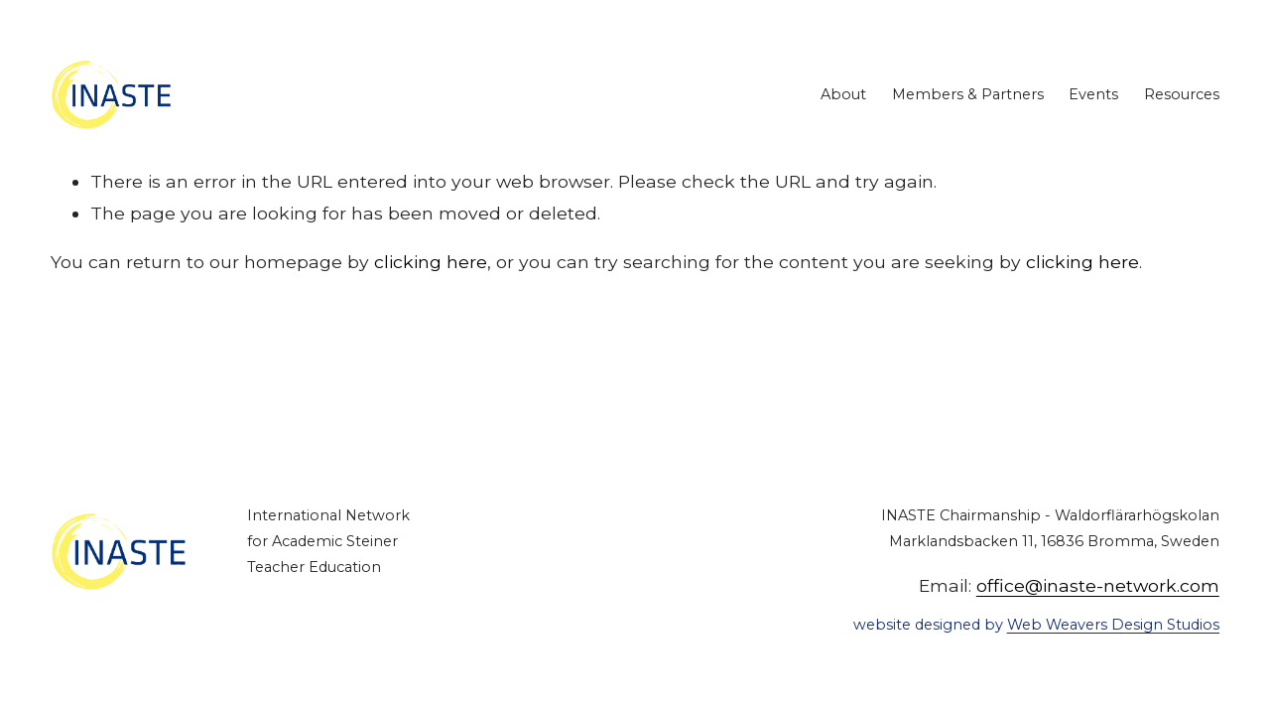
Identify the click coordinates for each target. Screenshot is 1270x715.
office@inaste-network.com (1097, 585)
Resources (1181, 94)
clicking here (430, 261)
